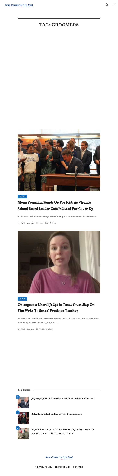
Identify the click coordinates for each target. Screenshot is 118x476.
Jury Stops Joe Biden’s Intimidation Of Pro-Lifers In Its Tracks (62, 399)
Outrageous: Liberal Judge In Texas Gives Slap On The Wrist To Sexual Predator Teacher (56, 308)
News (22, 196)
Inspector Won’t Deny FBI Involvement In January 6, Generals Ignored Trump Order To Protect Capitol (62, 432)
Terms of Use (62, 467)
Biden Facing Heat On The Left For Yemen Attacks (56, 414)
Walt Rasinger (27, 223)
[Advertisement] (59, 58)
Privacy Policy (43, 467)
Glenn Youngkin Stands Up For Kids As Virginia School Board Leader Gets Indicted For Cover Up (55, 206)
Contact (78, 467)
